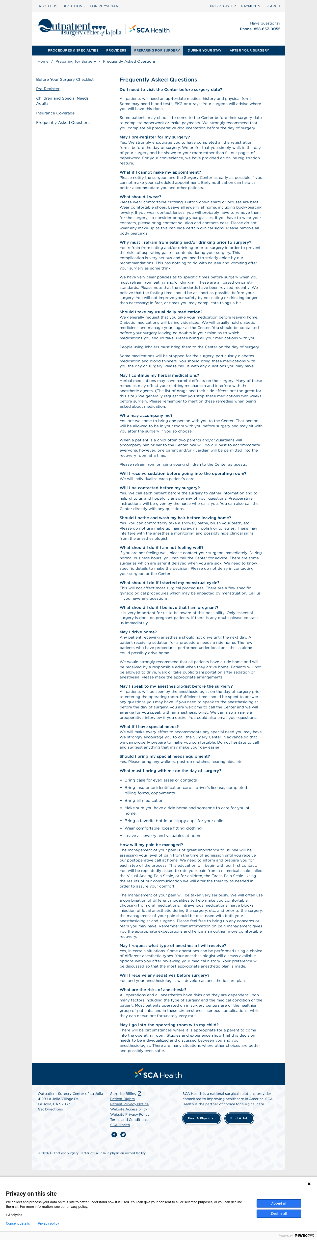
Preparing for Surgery (75, 61)
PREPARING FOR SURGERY (157, 50)
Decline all (279, 1213)
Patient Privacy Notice (129, 1174)
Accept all (279, 1203)
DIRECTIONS (73, 6)
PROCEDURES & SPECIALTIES (73, 50)
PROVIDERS (116, 50)
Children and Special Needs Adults (64, 101)
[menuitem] (48, 6)
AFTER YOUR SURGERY (249, 50)
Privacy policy (48, 1223)
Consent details (18, 1223)
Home (43, 61)
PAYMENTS (250, 6)
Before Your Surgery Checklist (67, 80)
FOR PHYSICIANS (105, 6)
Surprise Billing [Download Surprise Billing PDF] (126, 1164)
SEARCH (272, 6)
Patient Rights (122, 1169)
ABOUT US (48, 6)
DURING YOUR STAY (204, 50)
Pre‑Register (223, 6)
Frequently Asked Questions (65, 121)
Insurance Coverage (57, 112)
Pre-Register (50, 89)
